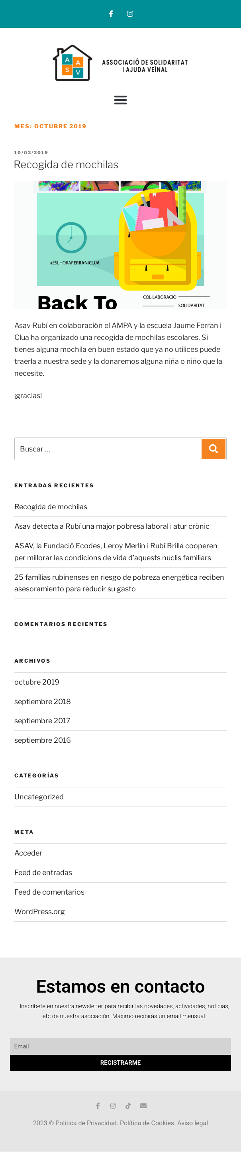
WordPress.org (39, 911)
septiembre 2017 (42, 720)
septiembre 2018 (42, 701)
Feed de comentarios (49, 892)
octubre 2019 (36, 682)
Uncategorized (39, 797)
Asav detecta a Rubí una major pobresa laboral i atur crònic (112, 526)
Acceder (28, 853)
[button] (120, 99)
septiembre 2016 (42, 740)
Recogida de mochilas (66, 164)
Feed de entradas (43, 872)
